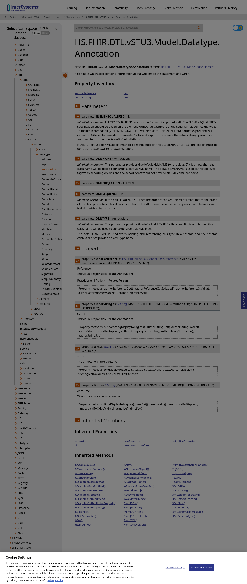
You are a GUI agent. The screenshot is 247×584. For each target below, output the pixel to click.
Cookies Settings (175, 571)
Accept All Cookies (201, 571)
